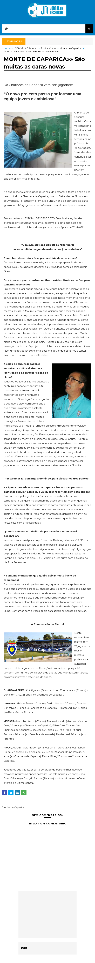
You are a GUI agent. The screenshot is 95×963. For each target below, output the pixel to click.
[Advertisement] (47, 914)
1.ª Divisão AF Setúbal (25, 48)
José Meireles (48, 48)
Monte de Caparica (70, 48)
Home (7, 48)
